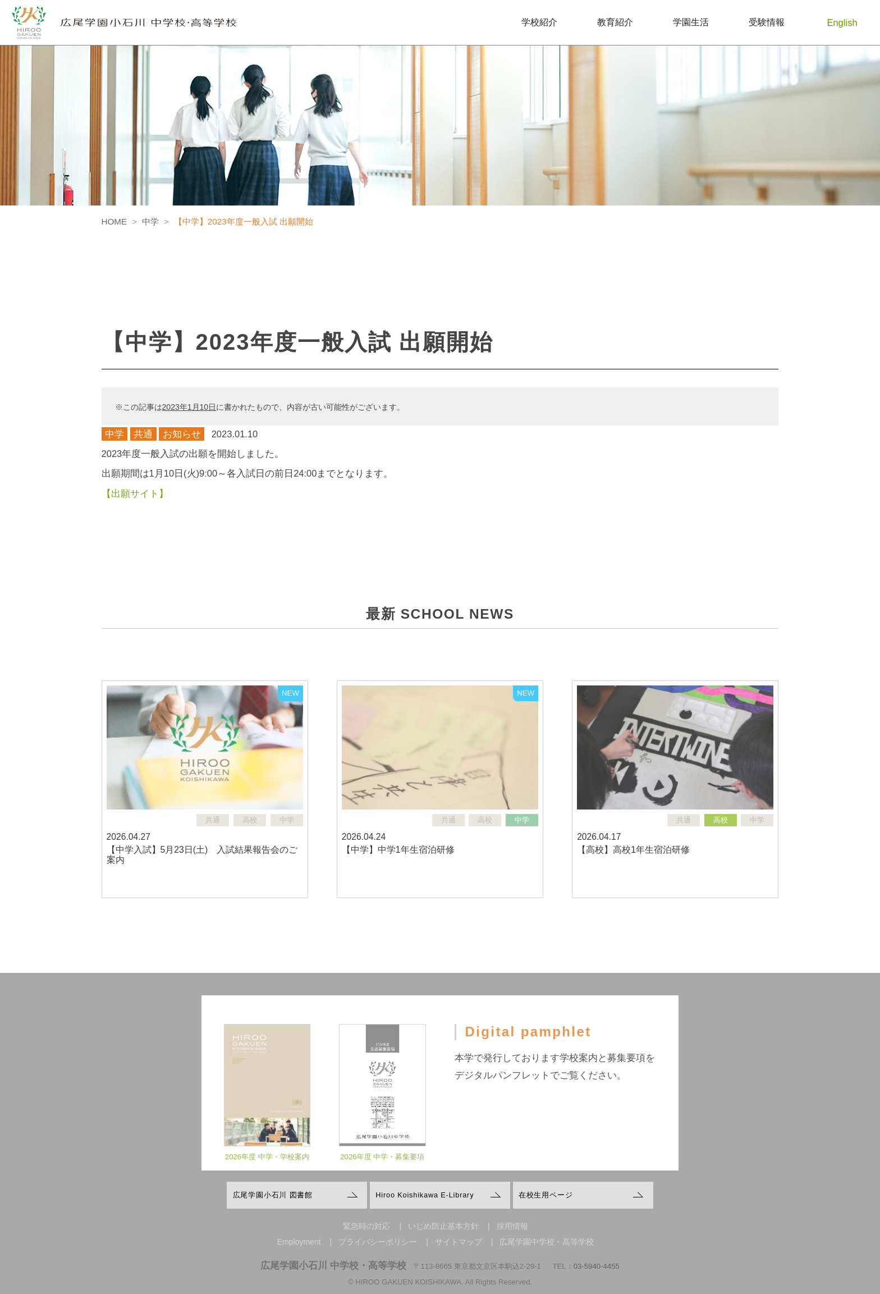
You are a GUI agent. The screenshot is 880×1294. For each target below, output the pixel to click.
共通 (143, 434)
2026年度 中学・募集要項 (382, 1166)
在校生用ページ (546, 1195)
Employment (299, 1241)
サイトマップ (458, 1241)
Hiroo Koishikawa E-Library (424, 1195)
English (842, 22)
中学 (114, 434)
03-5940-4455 (597, 1266)
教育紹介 (615, 22)
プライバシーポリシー (377, 1241)
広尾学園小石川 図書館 (273, 1195)
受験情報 (767, 22)
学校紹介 (539, 22)
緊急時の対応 (366, 1226)
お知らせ (182, 434)
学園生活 (691, 22)
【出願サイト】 (135, 493)
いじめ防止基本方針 (443, 1226)
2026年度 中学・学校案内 (267, 1166)
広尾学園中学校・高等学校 (546, 1241)
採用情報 (512, 1226)
